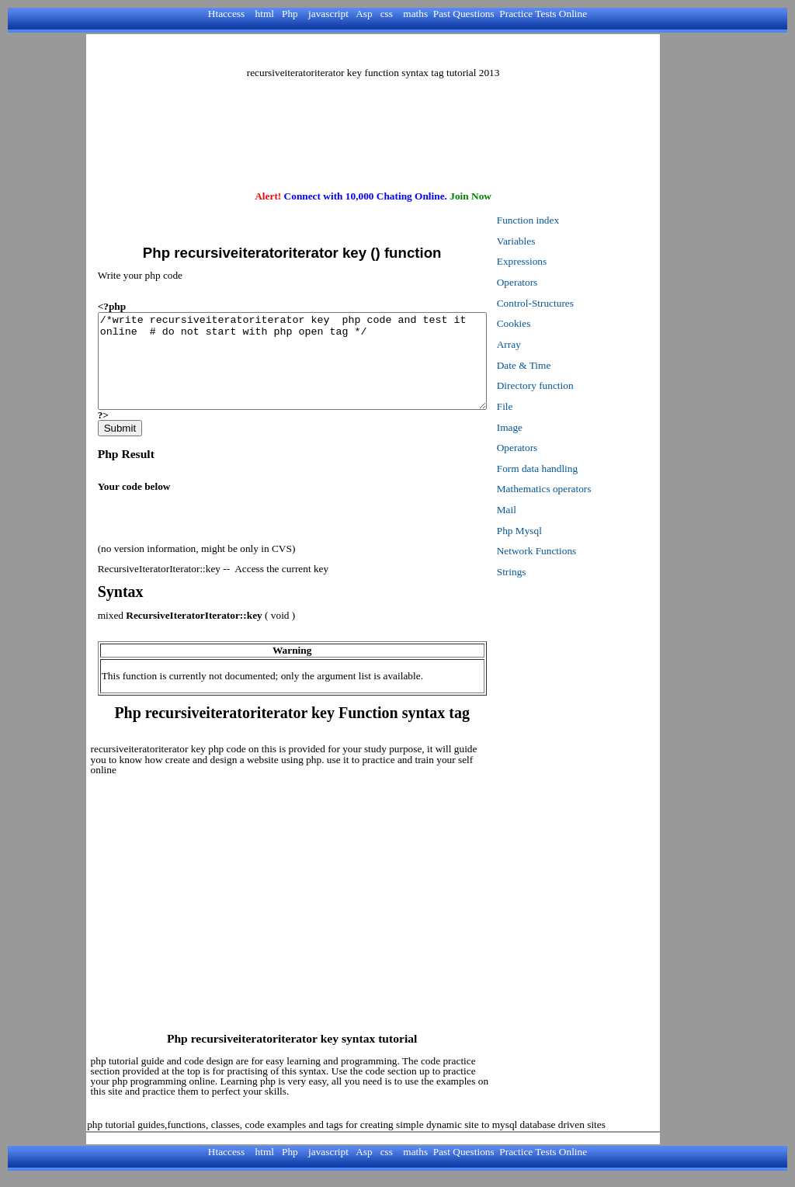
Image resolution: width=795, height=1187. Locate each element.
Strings (549, 572)
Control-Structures (572, 303)
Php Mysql (556, 530)
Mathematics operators (581, 489)
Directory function (572, 385)
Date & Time (561, 365)
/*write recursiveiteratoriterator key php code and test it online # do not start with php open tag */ (311, 370)
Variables (553, 241)
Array (546, 344)
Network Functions (574, 551)
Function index (565, 220)
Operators (554, 282)
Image (547, 427)
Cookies (551, 323)
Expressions (559, 261)
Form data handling (574, 468)
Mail (544, 509)
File (542, 406)
